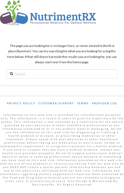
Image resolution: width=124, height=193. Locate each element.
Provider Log (104, 103)
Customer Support (56, 103)
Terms (83, 103)
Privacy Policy (21, 103)
